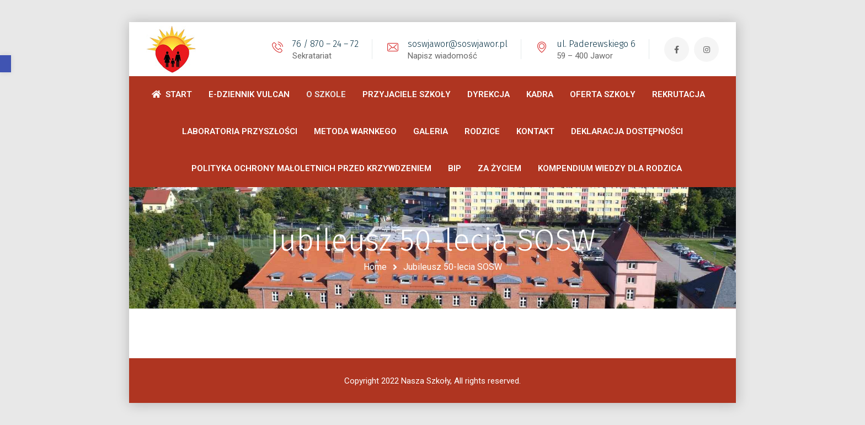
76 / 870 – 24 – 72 (325, 44)
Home (375, 267)
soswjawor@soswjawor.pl (458, 44)
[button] (5, 63)
